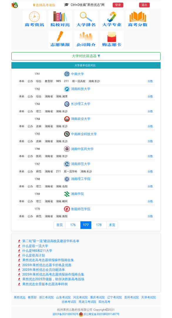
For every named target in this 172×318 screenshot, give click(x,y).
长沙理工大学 (80, 104)
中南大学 (77, 74)
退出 (144, 4)
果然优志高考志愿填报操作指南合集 (45, 260)
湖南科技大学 (80, 89)
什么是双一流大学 (32, 246)
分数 (150, 81)
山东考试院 (63, 297)
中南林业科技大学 (84, 134)
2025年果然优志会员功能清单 (41, 270)
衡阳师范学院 (80, 209)
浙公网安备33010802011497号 (99, 314)
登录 (118, 4)
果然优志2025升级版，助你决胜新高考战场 (50, 279)
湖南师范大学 (80, 164)
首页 (59, 225)
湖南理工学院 (80, 179)
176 (73, 225)
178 (99, 225)
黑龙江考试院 (87, 301)
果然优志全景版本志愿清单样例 (42, 284)
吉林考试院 (69, 301)
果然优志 (20, 297)
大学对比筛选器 (86, 56)
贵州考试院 (131, 297)
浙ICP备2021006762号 (66, 314)
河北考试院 (80, 297)
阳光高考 (104, 301)
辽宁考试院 (114, 297)
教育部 (32, 297)
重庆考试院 (97, 297)
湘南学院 (77, 194)
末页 (112, 225)
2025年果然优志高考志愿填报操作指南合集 (50, 274)
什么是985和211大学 (34, 251)
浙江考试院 (46, 297)
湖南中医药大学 (82, 149)
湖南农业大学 (80, 119)
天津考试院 (148, 297)
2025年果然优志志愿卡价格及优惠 (44, 265)
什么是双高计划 (31, 255)
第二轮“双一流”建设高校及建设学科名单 (48, 241)
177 (86, 225)
